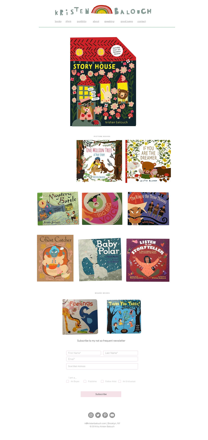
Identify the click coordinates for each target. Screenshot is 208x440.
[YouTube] (112, 415)
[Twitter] (98, 415)
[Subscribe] (101, 394)
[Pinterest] (105, 415)
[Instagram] (91, 415)
